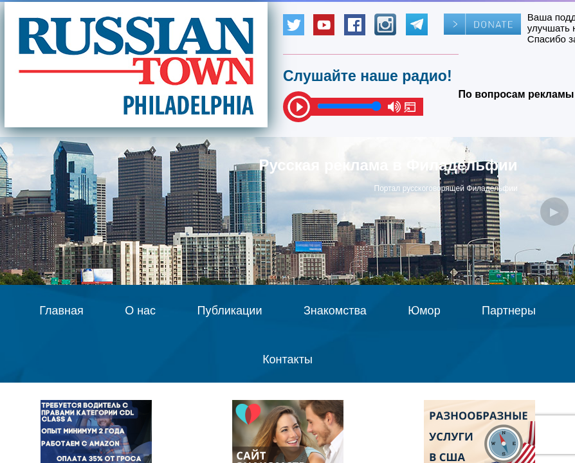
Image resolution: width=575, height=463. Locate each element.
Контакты (287, 359)
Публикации (229, 310)
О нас (140, 310)
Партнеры (509, 310)
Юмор (424, 310)
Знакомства (335, 310)
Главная (61, 310)
